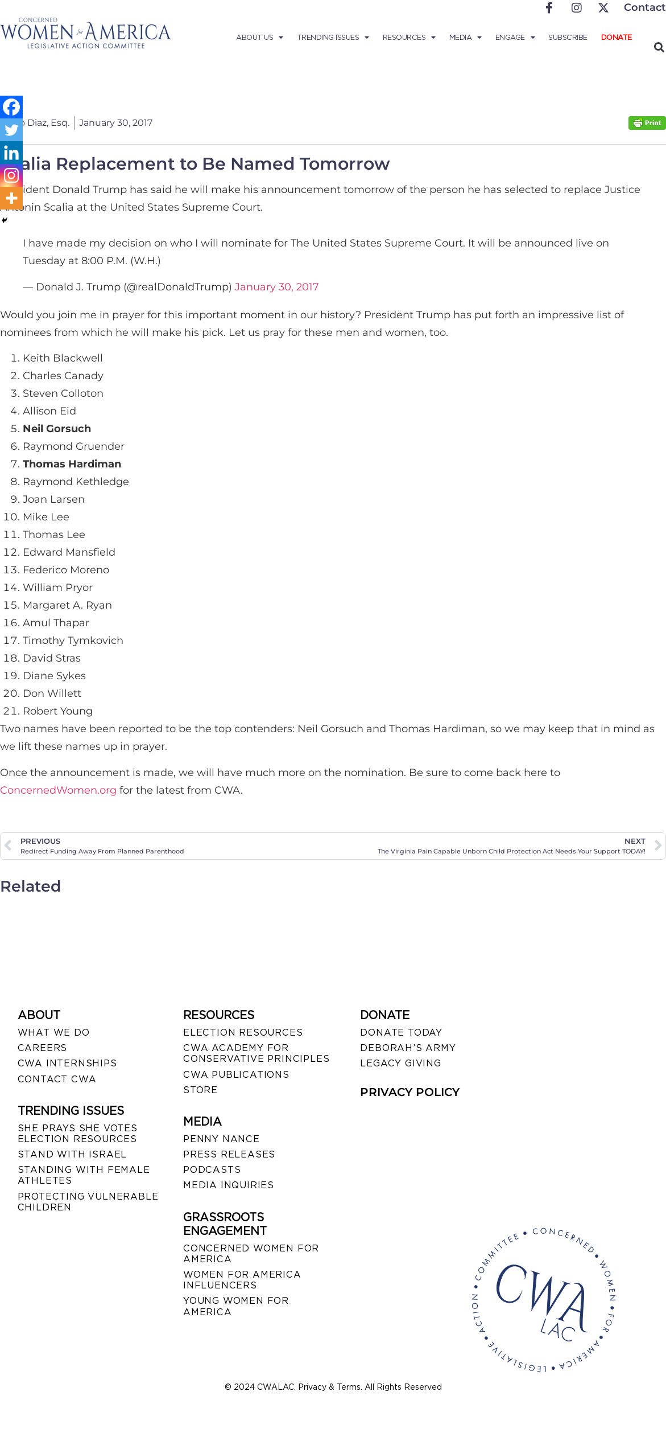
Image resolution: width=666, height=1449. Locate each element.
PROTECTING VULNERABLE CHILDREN (88, 1202)
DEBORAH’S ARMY (408, 1047)
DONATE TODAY (401, 1032)
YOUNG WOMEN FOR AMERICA (236, 1306)
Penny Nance (221, 1139)
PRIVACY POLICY (410, 1092)
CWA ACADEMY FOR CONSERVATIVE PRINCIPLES (256, 1053)
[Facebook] (11, 107)
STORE (200, 1090)
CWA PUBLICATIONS (236, 1074)
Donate (616, 37)
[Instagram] (11, 175)
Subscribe (568, 37)
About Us (259, 37)
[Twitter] (11, 129)
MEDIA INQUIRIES (228, 1185)
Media (465, 37)
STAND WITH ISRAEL (72, 1154)
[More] (11, 198)
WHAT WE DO (54, 1032)
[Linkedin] (11, 152)
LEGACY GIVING (400, 1063)
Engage (515, 37)
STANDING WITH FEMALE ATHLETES (84, 1175)
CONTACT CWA (57, 1079)
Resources (409, 37)
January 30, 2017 (277, 287)
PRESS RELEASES (229, 1154)
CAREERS (43, 1047)
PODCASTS (212, 1169)
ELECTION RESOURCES (243, 1032)
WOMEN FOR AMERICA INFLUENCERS (242, 1280)
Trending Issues (333, 37)
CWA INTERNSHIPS (67, 1063)
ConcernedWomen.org (58, 790)
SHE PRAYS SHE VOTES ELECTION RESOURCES (78, 1133)
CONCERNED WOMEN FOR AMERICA (251, 1254)
